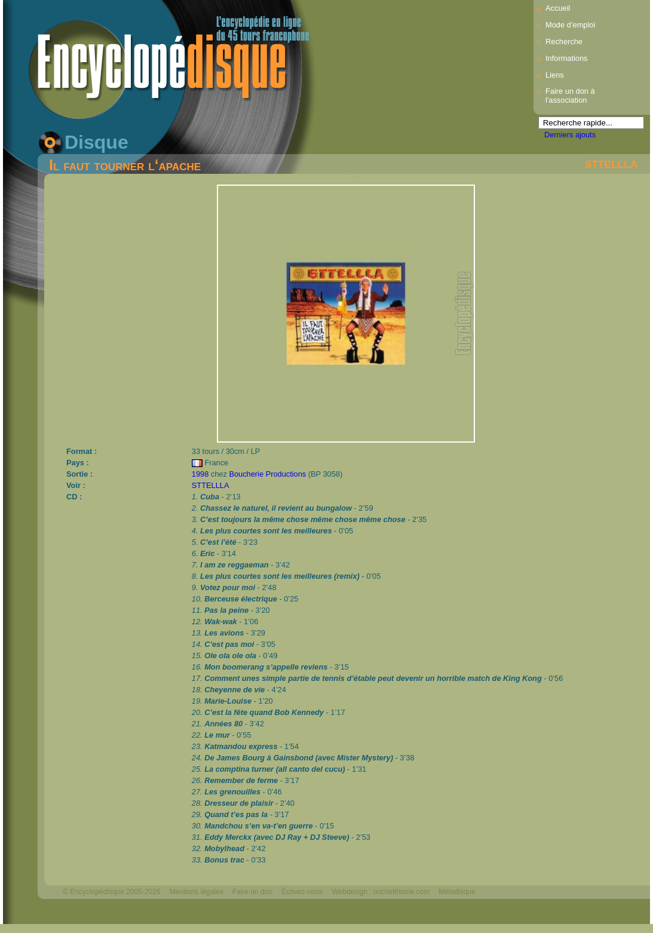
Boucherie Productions (267, 473)
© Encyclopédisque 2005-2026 (112, 892)
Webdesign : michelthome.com (381, 892)
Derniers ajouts (570, 134)
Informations (566, 58)
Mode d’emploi (570, 24)
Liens (554, 74)
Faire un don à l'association (570, 96)
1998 (200, 473)
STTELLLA (611, 164)
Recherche (564, 41)
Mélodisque (457, 892)
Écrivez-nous (302, 892)
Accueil (557, 8)
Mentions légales (196, 892)
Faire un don (252, 892)
